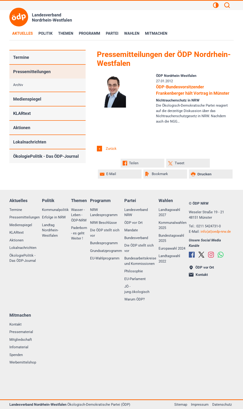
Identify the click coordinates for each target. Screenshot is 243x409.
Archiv (18, 85)
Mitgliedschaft (20, 340)
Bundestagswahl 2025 (171, 238)
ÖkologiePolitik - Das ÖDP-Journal (46, 156)
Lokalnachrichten (29, 141)
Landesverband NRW (136, 212)
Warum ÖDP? (134, 299)
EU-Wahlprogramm (104, 258)
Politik (45, 33)
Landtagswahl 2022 (169, 258)
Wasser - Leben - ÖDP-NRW (79, 215)
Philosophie (133, 271)
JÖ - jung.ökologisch (136, 289)
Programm (89, 33)
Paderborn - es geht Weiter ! (79, 233)
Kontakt (15, 324)
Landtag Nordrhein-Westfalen (50, 230)
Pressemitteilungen (32, 71)
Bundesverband (136, 238)
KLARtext (22, 113)
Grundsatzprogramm (106, 251)
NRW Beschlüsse (103, 223)
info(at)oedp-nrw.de (216, 231)
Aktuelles (22, 33)
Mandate (131, 230)
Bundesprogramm (104, 243)
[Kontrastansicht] (215, 6)
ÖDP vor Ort (133, 223)
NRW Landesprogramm (104, 212)
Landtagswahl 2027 (169, 212)
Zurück (111, 148)
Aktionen (21, 127)
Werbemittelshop (22, 362)
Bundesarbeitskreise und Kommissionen (140, 261)
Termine (21, 57)
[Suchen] (227, 6)
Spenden (16, 355)
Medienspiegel (27, 99)
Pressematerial (21, 332)
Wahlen (131, 33)
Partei (112, 33)
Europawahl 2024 (172, 248)
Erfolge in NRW (54, 217)
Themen (65, 33)
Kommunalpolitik (55, 210)
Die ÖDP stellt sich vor (104, 233)
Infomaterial (18, 347)
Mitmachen (156, 33)
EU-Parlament (135, 279)
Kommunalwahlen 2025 (172, 225)
